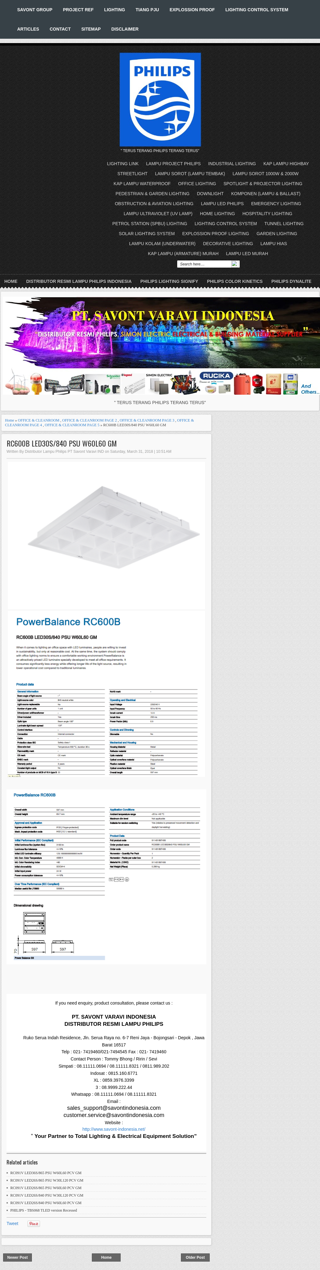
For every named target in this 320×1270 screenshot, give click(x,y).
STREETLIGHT (133, 173)
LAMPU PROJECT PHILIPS (173, 163)
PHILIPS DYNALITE (292, 281)
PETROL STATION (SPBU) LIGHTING (149, 223)
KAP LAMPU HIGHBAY (286, 163)
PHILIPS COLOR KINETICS (234, 281)
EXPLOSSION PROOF (192, 9)
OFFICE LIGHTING (197, 183)
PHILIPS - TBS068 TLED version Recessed (43, 1210)
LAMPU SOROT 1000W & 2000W (265, 173)
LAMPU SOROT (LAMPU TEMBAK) (190, 173)
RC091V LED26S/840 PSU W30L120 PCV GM (46, 1195)
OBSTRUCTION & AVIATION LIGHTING (154, 203)
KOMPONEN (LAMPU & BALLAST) (266, 193)
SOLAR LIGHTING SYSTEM (147, 233)
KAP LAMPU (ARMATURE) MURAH (183, 253)
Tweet (12, 1223)
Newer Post (17, 1257)
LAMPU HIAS (274, 243)
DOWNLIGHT (210, 193)
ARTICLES (28, 29)
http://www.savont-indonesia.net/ (114, 1129)
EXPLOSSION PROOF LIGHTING (215, 233)
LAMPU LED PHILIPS (222, 203)
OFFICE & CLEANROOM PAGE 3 (147, 420)
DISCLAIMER (124, 29)
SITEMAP (91, 29)
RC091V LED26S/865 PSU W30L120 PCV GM (46, 1180)
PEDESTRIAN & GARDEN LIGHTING (152, 193)
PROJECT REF (78, 9)
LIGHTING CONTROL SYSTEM (256, 9)
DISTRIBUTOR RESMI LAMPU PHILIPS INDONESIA (79, 281)
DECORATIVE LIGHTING (228, 243)
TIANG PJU (147, 9)
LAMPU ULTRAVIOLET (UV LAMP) (158, 213)
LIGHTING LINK (123, 163)
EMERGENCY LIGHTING (276, 203)
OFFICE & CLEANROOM (38, 420)
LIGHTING (114, 9)
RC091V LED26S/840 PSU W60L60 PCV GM (46, 1203)
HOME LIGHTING (217, 213)
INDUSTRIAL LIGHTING (232, 163)
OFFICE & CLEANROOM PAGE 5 (72, 425)
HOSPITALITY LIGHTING (267, 213)
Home (11, 281)
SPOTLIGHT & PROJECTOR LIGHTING (262, 183)
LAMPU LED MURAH (247, 253)
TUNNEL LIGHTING (284, 223)
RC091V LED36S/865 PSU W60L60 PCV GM (46, 1173)
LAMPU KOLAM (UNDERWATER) (162, 243)
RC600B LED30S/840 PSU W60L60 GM (62, 443)
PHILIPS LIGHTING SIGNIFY (169, 281)
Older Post (195, 1257)
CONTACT (60, 29)
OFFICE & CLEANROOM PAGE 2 (89, 420)
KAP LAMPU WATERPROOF (142, 183)
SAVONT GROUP (34, 9)
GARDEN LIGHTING (277, 233)
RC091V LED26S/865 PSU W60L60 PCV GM (46, 1188)
